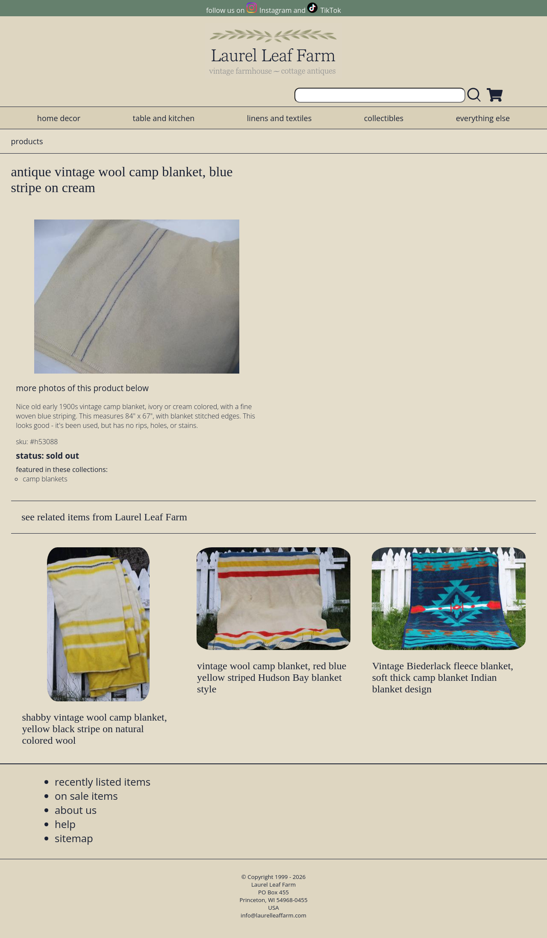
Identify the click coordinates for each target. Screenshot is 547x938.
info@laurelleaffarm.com (273, 915)
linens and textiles (279, 118)
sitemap (74, 838)
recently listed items (102, 782)
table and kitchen (164, 118)
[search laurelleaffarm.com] (476, 95)
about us (76, 810)
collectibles (383, 118)
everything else (483, 118)
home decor (58, 118)
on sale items (86, 796)
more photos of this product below (82, 388)
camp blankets (45, 479)
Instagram (275, 10)
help (65, 824)
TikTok (331, 10)
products (27, 141)
